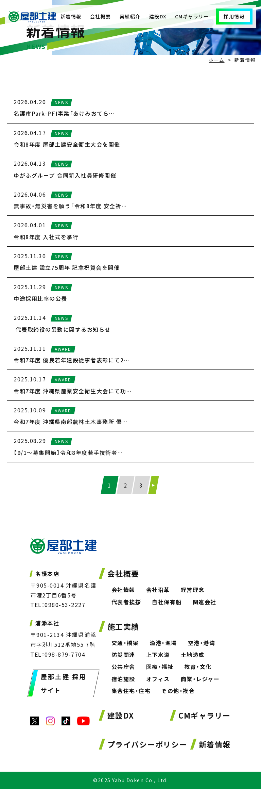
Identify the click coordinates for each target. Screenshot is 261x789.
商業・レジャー (200, 679)
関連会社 (204, 602)
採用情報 (234, 16)
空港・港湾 (201, 643)
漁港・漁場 (163, 643)
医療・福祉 (160, 666)
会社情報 (123, 590)
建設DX (158, 16)
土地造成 (193, 655)
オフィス (158, 679)
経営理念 (193, 590)
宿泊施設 (123, 679)
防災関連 (123, 655)
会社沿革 (158, 590)
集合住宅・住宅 (131, 691)
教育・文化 (198, 666)
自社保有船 (167, 602)
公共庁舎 (123, 666)
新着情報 (71, 16)
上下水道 (158, 655)
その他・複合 (178, 691)
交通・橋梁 (125, 643)
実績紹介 (130, 16)
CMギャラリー (192, 16)
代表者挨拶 (126, 602)
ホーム (217, 59)
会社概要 (100, 16)
